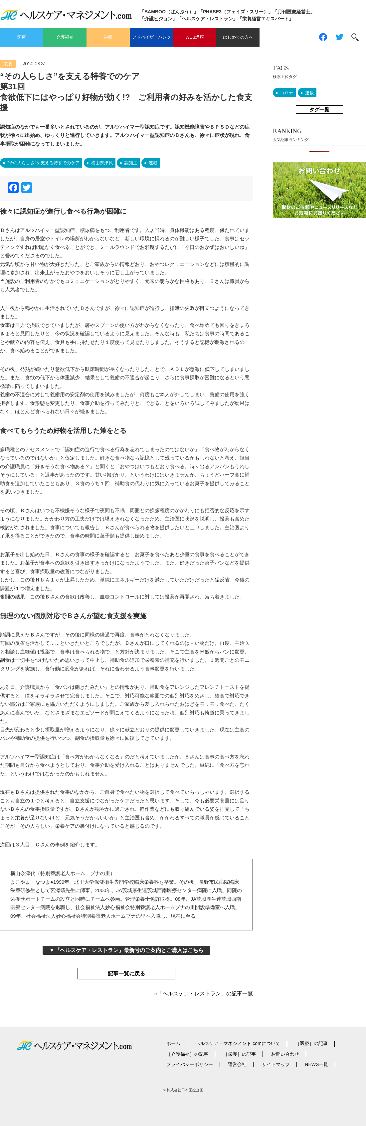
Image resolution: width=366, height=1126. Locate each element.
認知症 (130, 162)
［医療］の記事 (311, 1043)
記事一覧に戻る (126, 973)
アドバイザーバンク (151, 37)
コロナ (286, 92)
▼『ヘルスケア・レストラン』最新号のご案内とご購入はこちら (126, 950)
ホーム (173, 1043)
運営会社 (237, 1064)
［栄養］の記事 (239, 1054)
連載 (153, 162)
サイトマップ (276, 1064)
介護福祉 (65, 37)
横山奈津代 (102, 162)
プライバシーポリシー (189, 1064)
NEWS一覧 (316, 1064)
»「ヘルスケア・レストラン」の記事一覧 (203, 993)
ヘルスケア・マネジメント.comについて (237, 1043)
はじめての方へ (238, 37)
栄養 (108, 37)
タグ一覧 (319, 109)
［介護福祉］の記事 (187, 1054)
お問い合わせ (285, 1054)
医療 (21, 37)
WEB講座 (194, 37)
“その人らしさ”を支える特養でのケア (43, 162)
